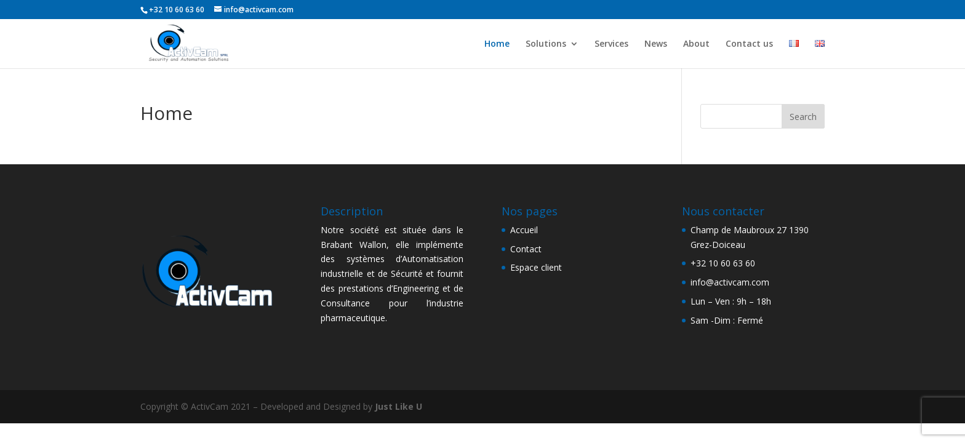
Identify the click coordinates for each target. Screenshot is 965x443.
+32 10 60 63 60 (723, 263)
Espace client (536, 267)
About (696, 44)
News (655, 44)
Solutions (546, 44)
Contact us (749, 44)
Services (611, 44)
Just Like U (398, 406)
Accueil (524, 230)
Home (497, 44)
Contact (526, 249)
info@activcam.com (730, 282)
